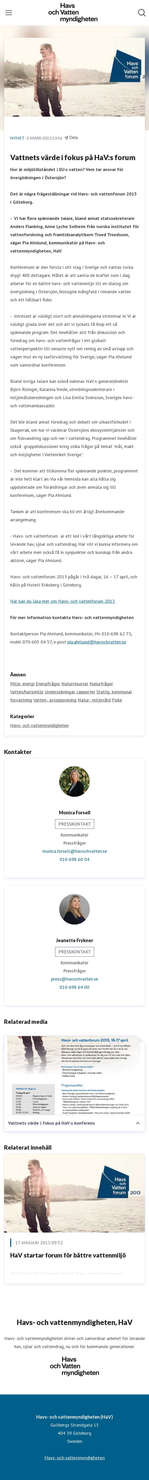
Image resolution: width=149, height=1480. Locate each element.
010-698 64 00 (74, 987)
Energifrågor (48, 684)
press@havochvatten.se (74, 979)
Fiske (117, 700)
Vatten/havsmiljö (26, 692)
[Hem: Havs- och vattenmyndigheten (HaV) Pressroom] (72, 12)
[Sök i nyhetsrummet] (142, 13)
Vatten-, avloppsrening (55, 700)
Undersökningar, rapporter (70, 692)
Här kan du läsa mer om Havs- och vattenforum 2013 (62, 601)
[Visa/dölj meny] (8, 12)
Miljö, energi (22, 684)
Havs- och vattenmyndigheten (39, 725)
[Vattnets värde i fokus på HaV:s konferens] (74, 1075)
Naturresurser (74, 684)
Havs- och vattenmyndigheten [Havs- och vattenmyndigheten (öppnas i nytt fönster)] (74, 1457)
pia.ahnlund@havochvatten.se (96, 642)
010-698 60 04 (74, 859)
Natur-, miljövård (94, 700)
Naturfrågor (101, 684)
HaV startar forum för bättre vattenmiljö (68, 1255)
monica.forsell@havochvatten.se (74, 851)
